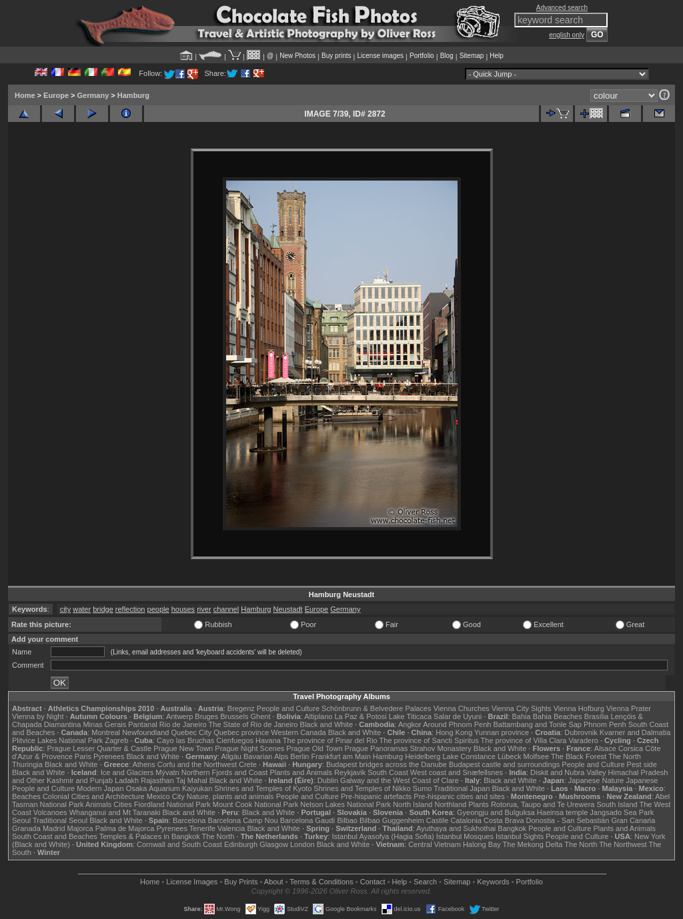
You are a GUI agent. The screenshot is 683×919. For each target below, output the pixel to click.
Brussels (234, 716)
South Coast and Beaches (54, 836)
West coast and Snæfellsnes (456, 772)
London (302, 844)
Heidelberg (422, 756)
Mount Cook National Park (255, 804)
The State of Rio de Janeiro (253, 724)
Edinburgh (240, 844)
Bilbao (347, 820)
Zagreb (116, 740)
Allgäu (231, 756)
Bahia (521, 716)
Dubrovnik (581, 732)
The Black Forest (578, 756)
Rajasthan (157, 780)
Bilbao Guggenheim (392, 820)
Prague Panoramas (376, 748)
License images (381, 55)
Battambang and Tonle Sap (537, 724)
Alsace (605, 748)
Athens (143, 764)
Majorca (80, 828)
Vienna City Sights (522, 708)
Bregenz (241, 708)
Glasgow (273, 844)
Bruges (206, 716)
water (82, 609)
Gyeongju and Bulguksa (496, 812)
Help (497, 55)
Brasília (596, 716)
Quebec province (241, 732)
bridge (103, 609)
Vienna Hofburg (579, 708)
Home (25, 95)
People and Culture (288, 708)
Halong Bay (482, 844)
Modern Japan (100, 788)
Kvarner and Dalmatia (635, 732)
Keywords (493, 882)
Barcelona (189, 820)
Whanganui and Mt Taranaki (115, 812)
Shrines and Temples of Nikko (361, 788)
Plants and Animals (300, 772)
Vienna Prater (628, 708)
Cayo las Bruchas (185, 740)
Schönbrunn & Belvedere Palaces (376, 708)
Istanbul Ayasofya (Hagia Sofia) (382, 836)
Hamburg (133, 95)
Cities (122, 804)
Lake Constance (469, 756)
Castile (437, 820)
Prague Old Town (314, 748)
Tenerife (202, 828)
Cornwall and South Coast (179, 844)
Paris (83, 756)
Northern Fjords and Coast (224, 772)
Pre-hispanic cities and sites (459, 796)
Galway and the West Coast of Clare (399, 780)
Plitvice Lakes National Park (57, 740)
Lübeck (509, 756)
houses (183, 609)
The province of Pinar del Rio (330, 740)
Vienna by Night (37, 716)
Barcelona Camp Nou (243, 820)
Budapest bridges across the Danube (386, 764)
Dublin (327, 780)
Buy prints (336, 55)
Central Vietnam (434, 844)
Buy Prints (240, 882)
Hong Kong (454, 732)
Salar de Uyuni (458, 716)
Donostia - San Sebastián (568, 820)
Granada (26, 828)
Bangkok (512, 828)
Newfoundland (145, 732)
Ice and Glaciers (127, 772)
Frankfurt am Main (341, 756)
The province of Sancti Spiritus (429, 740)
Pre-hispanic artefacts (376, 796)
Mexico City (166, 796)
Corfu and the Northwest (197, 764)
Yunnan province (501, 732)
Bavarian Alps (265, 756)
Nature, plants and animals (230, 796)
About (273, 882)
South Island (617, 804)
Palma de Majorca (125, 828)
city (65, 609)
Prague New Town (183, 748)
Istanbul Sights (520, 836)
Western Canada (298, 732)
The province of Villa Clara (524, 740)
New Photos (297, 55)
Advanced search (562, 7)
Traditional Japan (462, 788)
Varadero (583, 740)
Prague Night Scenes (249, 748)
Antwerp (179, 716)
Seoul (21, 820)
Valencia (231, 828)
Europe (56, 95)
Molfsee (537, 756)
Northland (451, 804)
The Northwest (623, 844)
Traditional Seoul (60, 820)
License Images (191, 882)
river (204, 609)
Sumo (422, 788)
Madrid (54, 828)
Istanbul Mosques (465, 836)
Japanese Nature (596, 780)
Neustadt (288, 609)
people (158, 609)
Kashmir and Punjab (80, 780)
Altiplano (318, 716)
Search (425, 882)
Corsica (630, 748)
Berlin (299, 756)
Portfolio (422, 55)
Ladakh (127, 780)
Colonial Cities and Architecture (94, 796)
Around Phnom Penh (457, 724)
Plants (478, 804)
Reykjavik (350, 772)
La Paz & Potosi (361, 716)
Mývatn (167, 772)
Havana (268, 740)
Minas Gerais (104, 724)
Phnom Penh (605, 724)
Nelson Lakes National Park (345, 804)
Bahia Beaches (557, 716)
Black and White (326, 724)
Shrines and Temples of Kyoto (262, 788)
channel (226, 609)
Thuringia (27, 764)
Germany (93, 95)
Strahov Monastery (440, 748)
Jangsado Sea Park (622, 812)
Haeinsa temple (562, 812)
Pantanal (142, 724)
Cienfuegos (234, 740)
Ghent (261, 716)
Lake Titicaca (410, 716)
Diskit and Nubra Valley (568, 772)
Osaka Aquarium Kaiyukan (169, 788)
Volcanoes (50, 812)
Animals (98, 804)
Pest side (642, 764)
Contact (373, 882)
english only (566, 35)
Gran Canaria (633, 820)
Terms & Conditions (321, 882)
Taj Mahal (191, 780)
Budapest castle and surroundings (504, 764)
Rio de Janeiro (183, 724)
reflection (130, 609)
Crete (248, 764)
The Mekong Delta (533, 844)
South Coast (388, 772)
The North (624, 756)
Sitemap (472, 55)
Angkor (410, 724)
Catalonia (465, 820)
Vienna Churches (462, 708)
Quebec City (191, 732)
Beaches (26, 796)
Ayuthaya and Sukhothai (456, 828)
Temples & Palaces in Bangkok (149, 836)
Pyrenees (108, 756)
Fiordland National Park (172, 804)
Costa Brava (504, 820)
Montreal (105, 732)
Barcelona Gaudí (307, 820)
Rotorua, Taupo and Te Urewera (543, 804)
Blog (447, 55)
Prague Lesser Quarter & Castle (99, 748)
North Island (412, 804)
